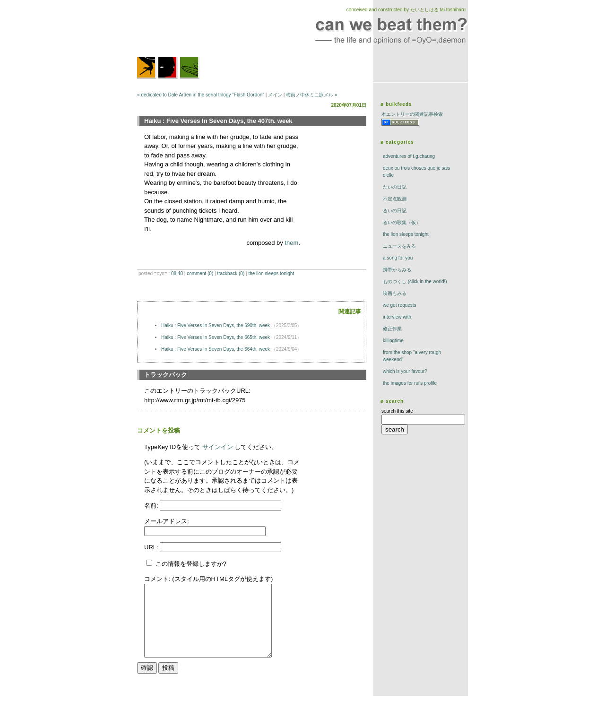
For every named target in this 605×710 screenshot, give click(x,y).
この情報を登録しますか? (186, 563)
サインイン (217, 446)
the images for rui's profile (410, 383)
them (291, 242)
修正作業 (392, 328)
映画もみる (394, 293)
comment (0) (200, 273)
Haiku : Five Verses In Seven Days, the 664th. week (216, 349)
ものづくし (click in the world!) (415, 281)
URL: (152, 547)
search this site (397, 411)
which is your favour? (405, 371)
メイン (275, 94)
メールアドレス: (166, 521)
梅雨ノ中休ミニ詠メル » (311, 94)
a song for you (398, 257)
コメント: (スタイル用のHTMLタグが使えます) (208, 578)
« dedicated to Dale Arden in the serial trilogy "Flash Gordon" (200, 94)
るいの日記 (394, 210)
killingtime (393, 340)
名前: (152, 505)
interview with (397, 317)
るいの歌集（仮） (402, 222)
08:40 (177, 273)
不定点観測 (394, 198)
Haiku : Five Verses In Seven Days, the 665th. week (216, 337)
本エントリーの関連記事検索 (412, 114)
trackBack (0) (230, 273)
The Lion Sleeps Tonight (271, 273)
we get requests (399, 305)
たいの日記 (394, 187)
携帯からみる (397, 269)
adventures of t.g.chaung (409, 156)
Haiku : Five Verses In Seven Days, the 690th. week (216, 325)
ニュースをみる (399, 246)
